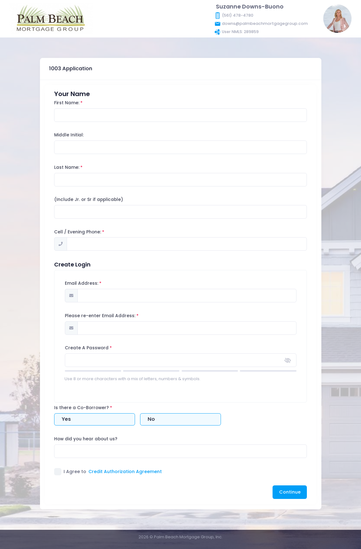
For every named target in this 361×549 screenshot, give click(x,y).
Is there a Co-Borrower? (93, 408)
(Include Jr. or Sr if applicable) (100, 200)
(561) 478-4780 (237, 15)
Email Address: (93, 283)
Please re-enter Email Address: (111, 316)
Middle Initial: (80, 135)
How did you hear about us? (97, 439)
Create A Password (98, 348)
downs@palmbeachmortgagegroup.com (265, 23)
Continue (290, 492)
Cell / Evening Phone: (89, 232)
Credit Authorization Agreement (125, 471)
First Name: (78, 103)
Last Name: (78, 167)
